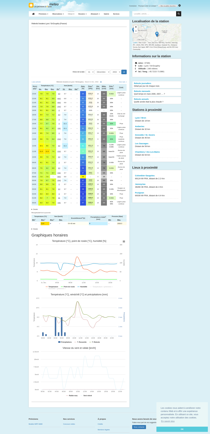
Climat (71, 14)
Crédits (100, 424)
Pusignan (157, 194)
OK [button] (182, 429)
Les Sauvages (157, 145)
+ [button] (136, 27)
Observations (58, 14)
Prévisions (43, 14)
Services (116, 14)
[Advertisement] (79, 48)
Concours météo (69, 424)
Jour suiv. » (123, 82)
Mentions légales (104, 430)
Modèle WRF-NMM (35, 424)
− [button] (136, 31)
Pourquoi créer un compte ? (147, 6)
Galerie (106, 14)
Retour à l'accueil (44, 5)
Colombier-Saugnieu (157, 177)
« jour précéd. (36, 82)
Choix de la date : (79, 72)
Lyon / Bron (157, 119)
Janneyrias (157, 185)
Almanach (95, 14)
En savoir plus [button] (168, 421)
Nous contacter (139, 427)
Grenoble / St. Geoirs (157, 136)
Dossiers (82, 14)
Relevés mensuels (157, 92)
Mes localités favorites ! (168, 6)
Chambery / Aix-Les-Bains (157, 153)
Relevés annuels (157, 100)
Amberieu (157, 128)
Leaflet (135, 42)
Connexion (133, 6)
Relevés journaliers (157, 84)
